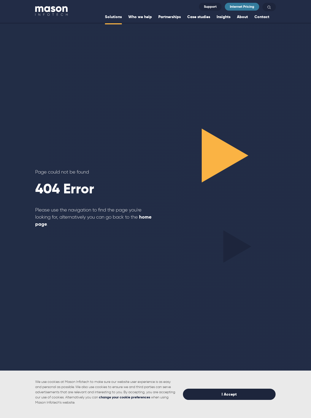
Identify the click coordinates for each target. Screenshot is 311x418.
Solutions (113, 16)
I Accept (229, 394)
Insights (223, 16)
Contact (261, 16)
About (242, 16)
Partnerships (169, 16)
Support (210, 6)
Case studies (198, 16)
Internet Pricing (242, 6)
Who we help (140, 16)
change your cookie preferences (124, 397)
